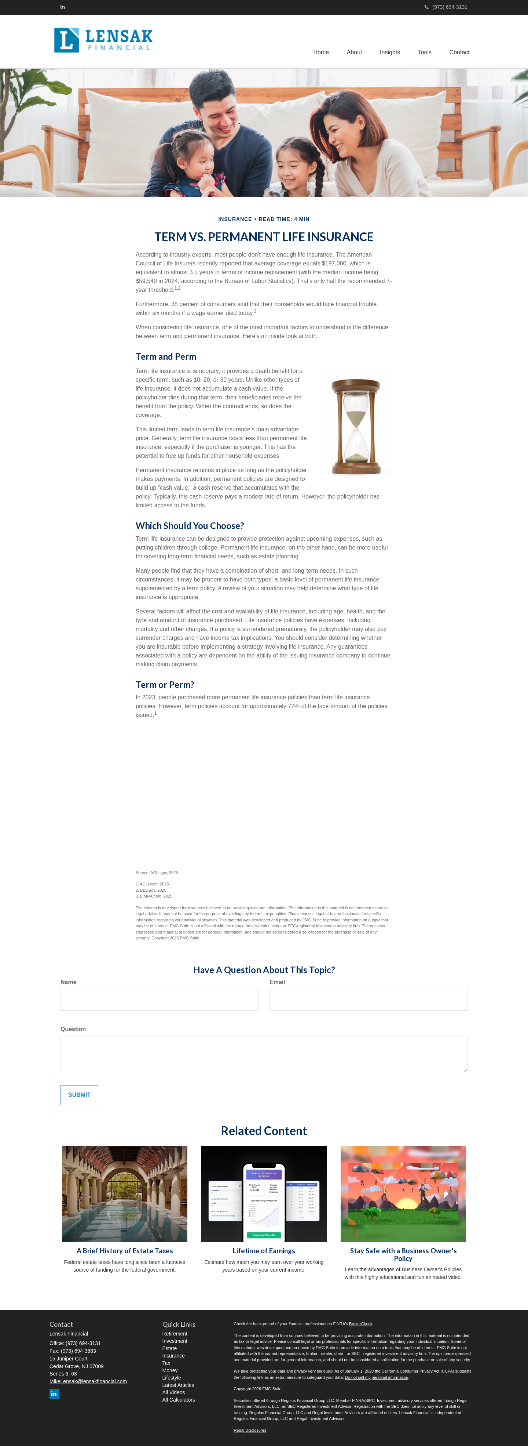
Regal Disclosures (250, 1430)
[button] (353, 41)
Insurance (173, 1356)
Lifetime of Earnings (264, 1251)
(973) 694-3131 (446, 7)
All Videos (173, 1392)
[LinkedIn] (62, 7)
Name (68, 982)
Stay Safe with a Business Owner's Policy (403, 1254)
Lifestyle (171, 1378)
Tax (166, 1363)
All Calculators (178, 1400)
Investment (174, 1341)
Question (73, 1029)
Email (277, 982)
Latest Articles (178, 1385)
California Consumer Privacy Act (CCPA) (418, 1371)
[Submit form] (79, 1095)
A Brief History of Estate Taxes (125, 1251)
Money (170, 1370)
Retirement (174, 1334)
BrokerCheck (361, 1324)
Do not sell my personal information (376, 1377)
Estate (169, 1348)
